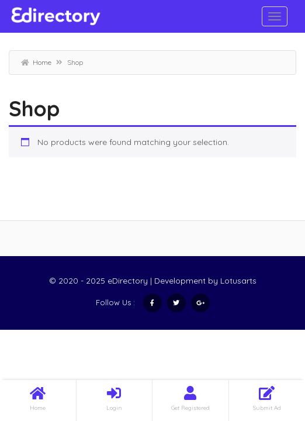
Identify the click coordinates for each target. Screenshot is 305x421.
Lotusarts (238, 280)
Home (42, 62)
